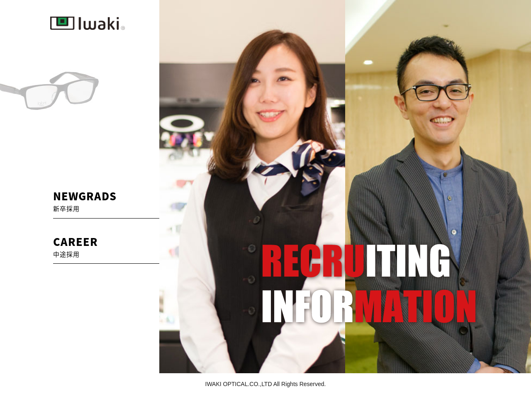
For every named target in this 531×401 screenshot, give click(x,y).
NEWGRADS (85, 200)
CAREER (75, 246)
